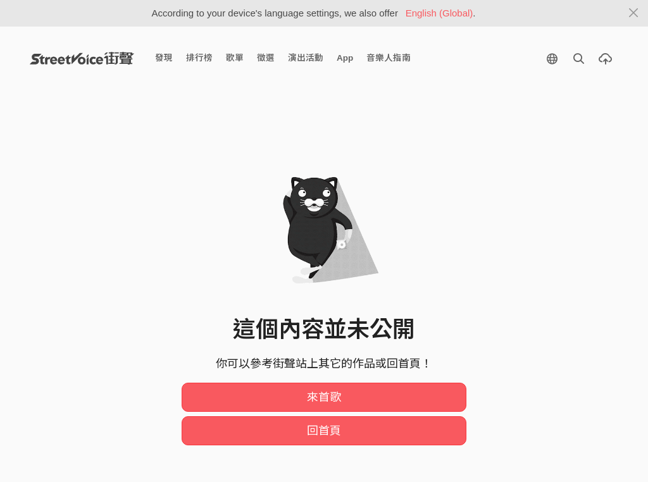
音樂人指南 (388, 58)
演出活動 (305, 58)
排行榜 (199, 58)
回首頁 (324, 430)
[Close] (634, 13)
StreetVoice (82, 58)
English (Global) (439, 13)
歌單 (235, 58)
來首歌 (324, 397)
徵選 (266, 58)
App (345, 58)
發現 (164, 58)
